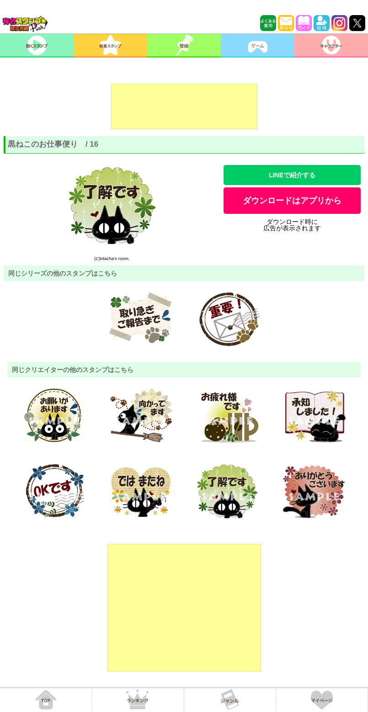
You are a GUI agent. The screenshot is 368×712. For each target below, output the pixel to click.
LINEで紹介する (292, 175)
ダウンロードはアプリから (292, 200)
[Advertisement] (184, 106)
